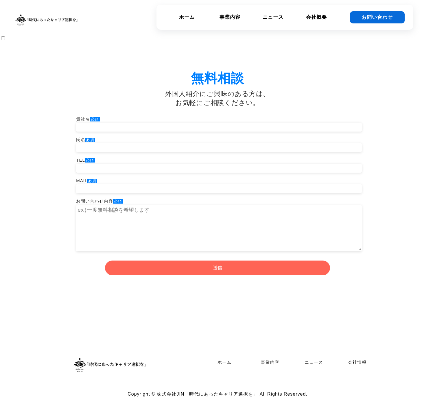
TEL (217, 164)
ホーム (187, 17)
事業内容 (230, 17)
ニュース (273, 17)
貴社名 (217, 123)
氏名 (217, 143)
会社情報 (357, 362)
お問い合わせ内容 (217, 225)
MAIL (217, 184)
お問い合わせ (377, 17)
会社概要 (316, 17)
